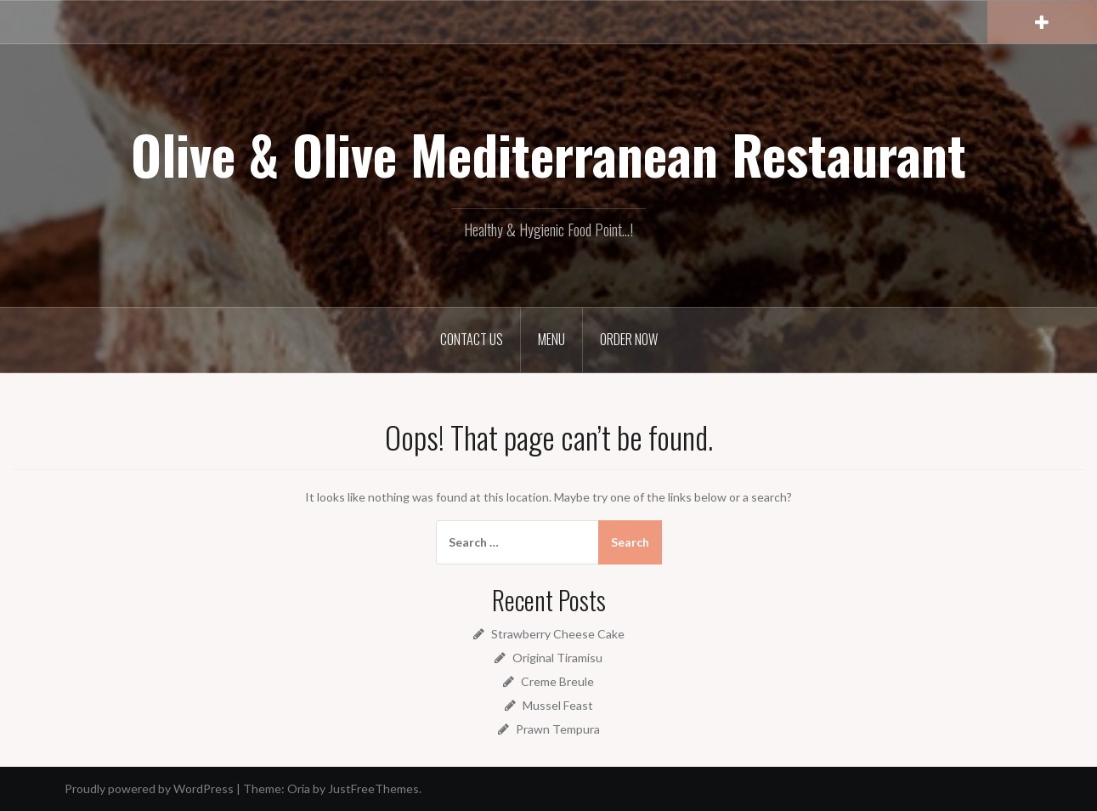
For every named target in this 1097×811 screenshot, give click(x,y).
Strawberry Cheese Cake (558, 634)
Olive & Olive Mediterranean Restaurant (548, 154)
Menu (551, 339)
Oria (298, 788)
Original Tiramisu (557, 657)
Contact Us (471, 339)
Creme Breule (557, 681)
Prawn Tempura (558, 729)
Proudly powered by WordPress (149, 788)
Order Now (629, 339)
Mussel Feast (558, 705)
